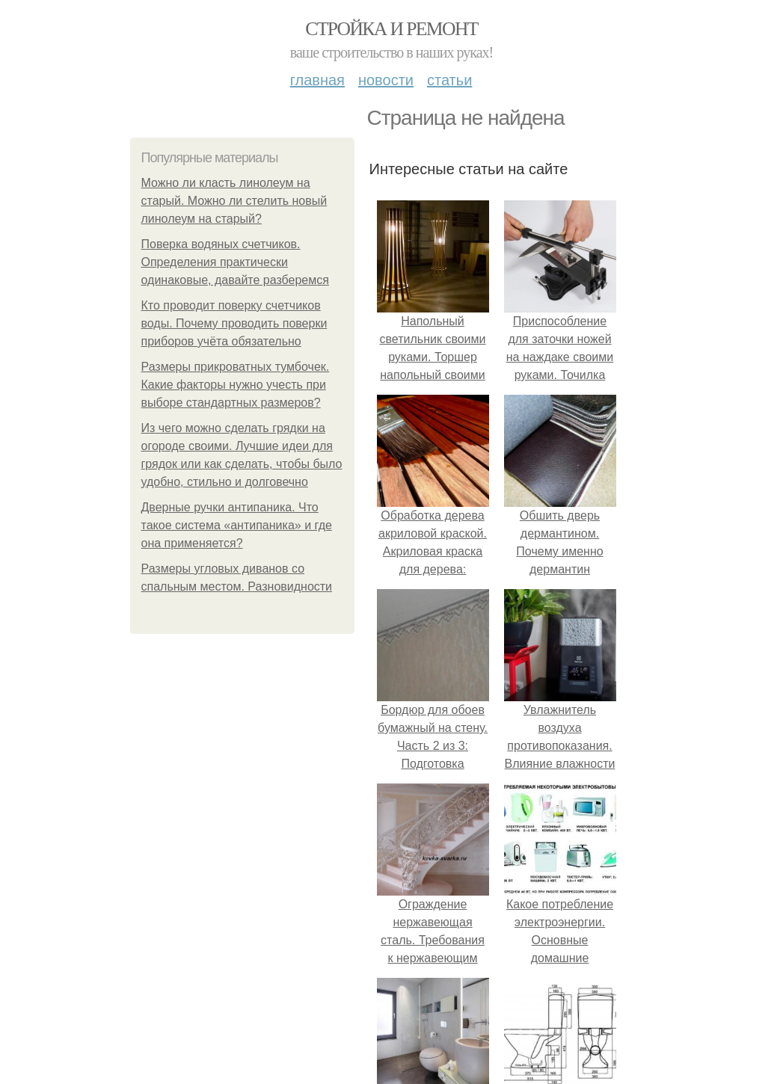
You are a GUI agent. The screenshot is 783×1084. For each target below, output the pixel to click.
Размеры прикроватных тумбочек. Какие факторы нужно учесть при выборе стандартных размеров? (235, 384)
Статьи (449, 80)
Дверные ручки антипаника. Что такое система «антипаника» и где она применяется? (236, 525)
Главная (317, 80)
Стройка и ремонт (391, 29)
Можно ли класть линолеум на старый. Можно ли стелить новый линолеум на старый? (234, 200)
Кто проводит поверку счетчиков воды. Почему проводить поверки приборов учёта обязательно (234, 323)
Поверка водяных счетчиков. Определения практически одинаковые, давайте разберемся (235, 262)
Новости (386, 80)
